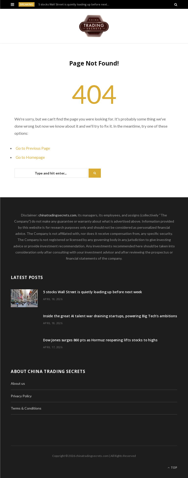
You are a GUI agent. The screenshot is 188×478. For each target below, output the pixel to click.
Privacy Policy (21, 396)
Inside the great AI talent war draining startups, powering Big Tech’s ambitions (110, 316)
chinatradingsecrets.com (57, 215)
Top (172, 467)
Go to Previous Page (33, 148)
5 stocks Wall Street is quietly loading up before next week (75, 4)
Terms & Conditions (26, 408)
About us (18, 383)
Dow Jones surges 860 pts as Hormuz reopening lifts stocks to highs (100, 340)
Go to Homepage (30, 157)
